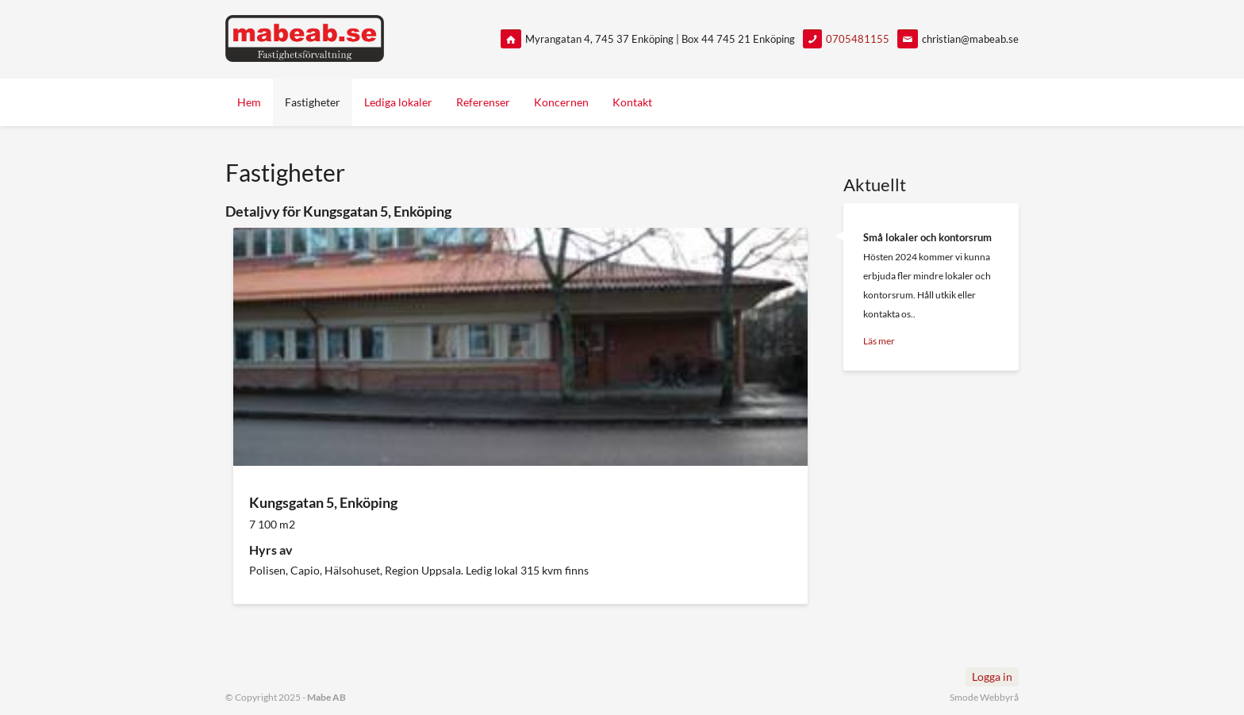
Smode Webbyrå (984, 697)
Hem (249, 102)
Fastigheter (312, 102)
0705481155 (857, 39)
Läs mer (879, 341)
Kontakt (632, 102)
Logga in (992, 676)
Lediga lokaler (398, 102)
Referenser (483, 102)
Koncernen (561, 102)
